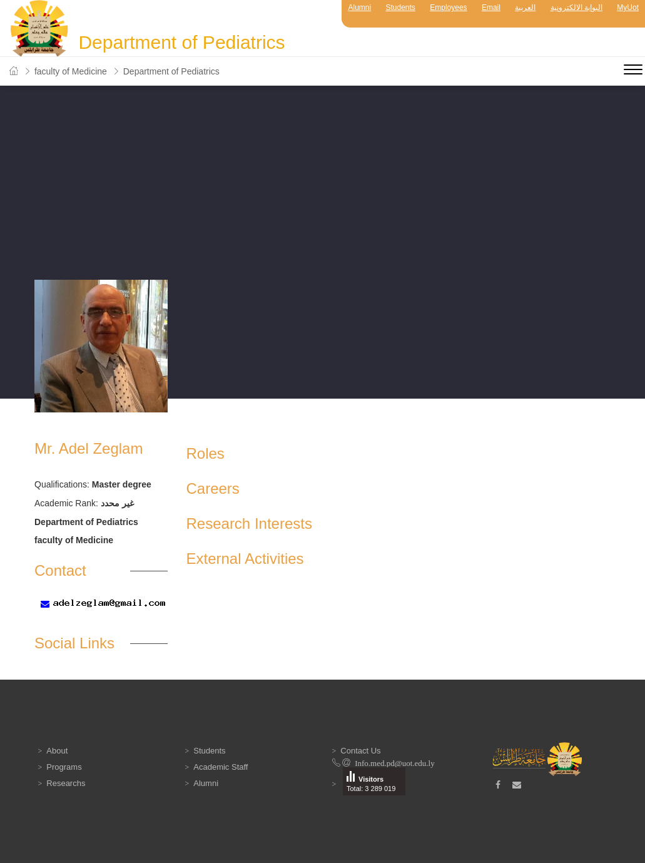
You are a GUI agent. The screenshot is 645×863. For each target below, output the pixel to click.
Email (491, 7)
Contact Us (360, 750)
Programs (63, 767)
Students (400, 7)
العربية (525, 7)
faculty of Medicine (70, 71)
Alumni (359, 7)
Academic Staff (220, 767)
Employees (448, 7)
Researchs (65, 783)
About (57, 750)
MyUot (628, 7)
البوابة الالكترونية (576, 7)
